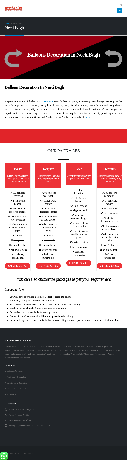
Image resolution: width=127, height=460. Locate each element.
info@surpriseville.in (22, 420)
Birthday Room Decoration (17, 389)
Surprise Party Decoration (17, 383)
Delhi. (87, 117)
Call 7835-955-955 (17, 265)
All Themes (11, 395)
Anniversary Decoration (16, 377)
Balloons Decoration (15, 371)
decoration (48, 101)
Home (7, 23)
